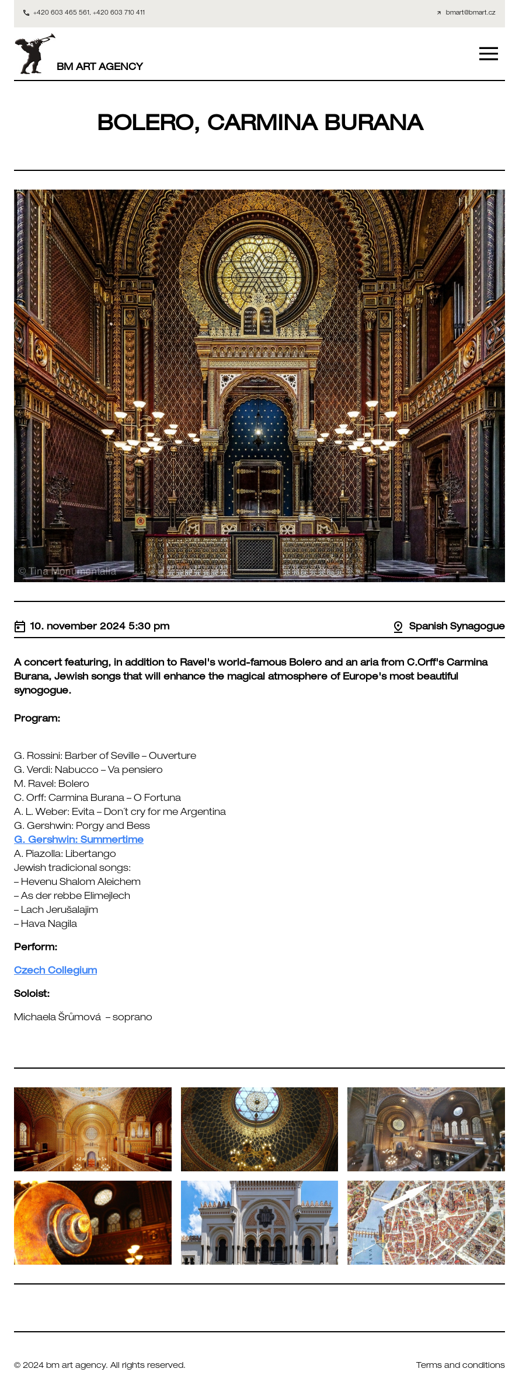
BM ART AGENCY (78, 53)
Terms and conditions (460, 1366)
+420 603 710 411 (119, 13)
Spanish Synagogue (448, 627)
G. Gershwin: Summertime (79, 841)
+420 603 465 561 (61, 13)
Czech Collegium (55, 972)
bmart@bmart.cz (471, 13)
